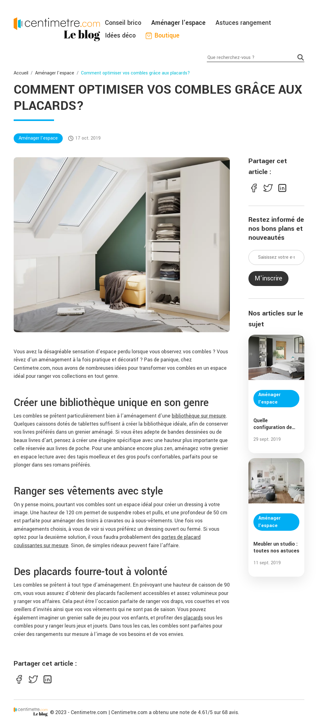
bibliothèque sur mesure (199, 415)
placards (193, 617)
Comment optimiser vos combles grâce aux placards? (135, 73)
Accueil (21, 73)
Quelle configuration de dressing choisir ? (274, 424)
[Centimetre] (31, 712)
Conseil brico (123, 22)
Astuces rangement (243, 22)
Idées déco (120, 35)
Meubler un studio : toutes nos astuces (276, 547)
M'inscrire (268, 278)
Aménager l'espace (178, 22)
